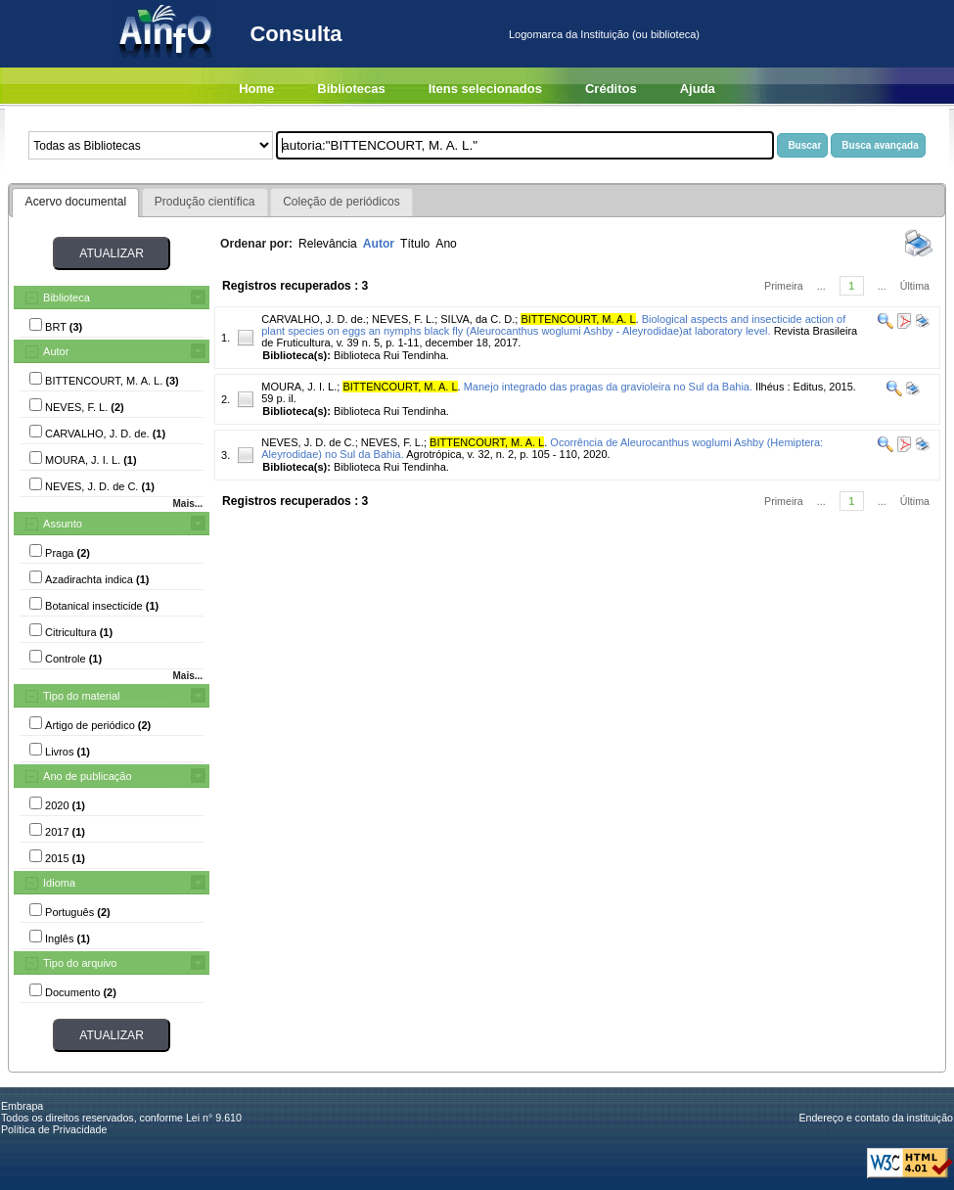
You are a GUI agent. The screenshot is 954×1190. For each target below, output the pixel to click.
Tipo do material (81, 696)
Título (415, 244)
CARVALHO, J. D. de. (313, 319)
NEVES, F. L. (403, 319)
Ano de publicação (87, 776)
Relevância (327, 244)
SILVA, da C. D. (477, 319)
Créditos (611, 88)
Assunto (62, 523)
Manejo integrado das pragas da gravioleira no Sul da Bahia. (608, 386)
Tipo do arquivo (79, 963)
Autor (55, 351)
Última (915, 286)
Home (256, 88)
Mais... (187, 503)
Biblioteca (66, 297)
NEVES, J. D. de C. (307, 442)
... (821, 286)
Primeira (783, 286)
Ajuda (697, 88)
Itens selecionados (485, 88)
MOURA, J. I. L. (299, 386)
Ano (446, 244)
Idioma (59, 883)
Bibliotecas (351, 88)
